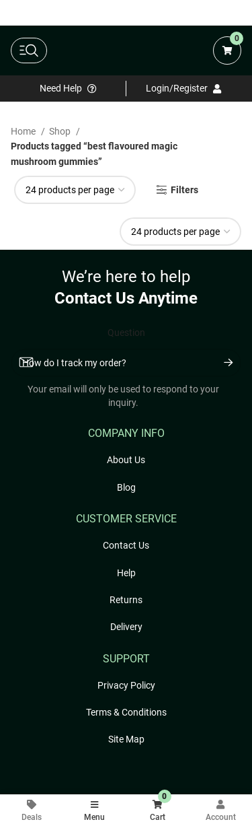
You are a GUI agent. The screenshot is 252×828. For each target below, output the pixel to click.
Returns (126, 599)
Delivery (126, 626)
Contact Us (126, 545)
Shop (61, 131)
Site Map (126, 739)
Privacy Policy (126, 685)
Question (126, 332)
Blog (126, 487)
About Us (126, 459)
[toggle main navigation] (29, 50)
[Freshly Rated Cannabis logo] (127, 50)
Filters (184, 189)
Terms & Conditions (126, 712)
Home (24, 131)
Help (126, 572)
